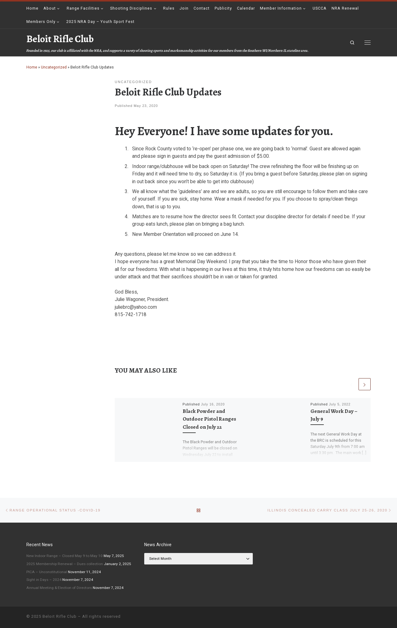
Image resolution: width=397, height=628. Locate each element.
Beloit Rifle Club (59, 616)
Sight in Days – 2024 (43, 579)
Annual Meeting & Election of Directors (59, 588)
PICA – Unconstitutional (46, 572)
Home (31, 67)
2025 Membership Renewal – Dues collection (64, 564)
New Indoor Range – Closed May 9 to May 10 (64, 556)
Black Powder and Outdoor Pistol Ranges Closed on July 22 (209, 419)
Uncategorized (54, 67)
